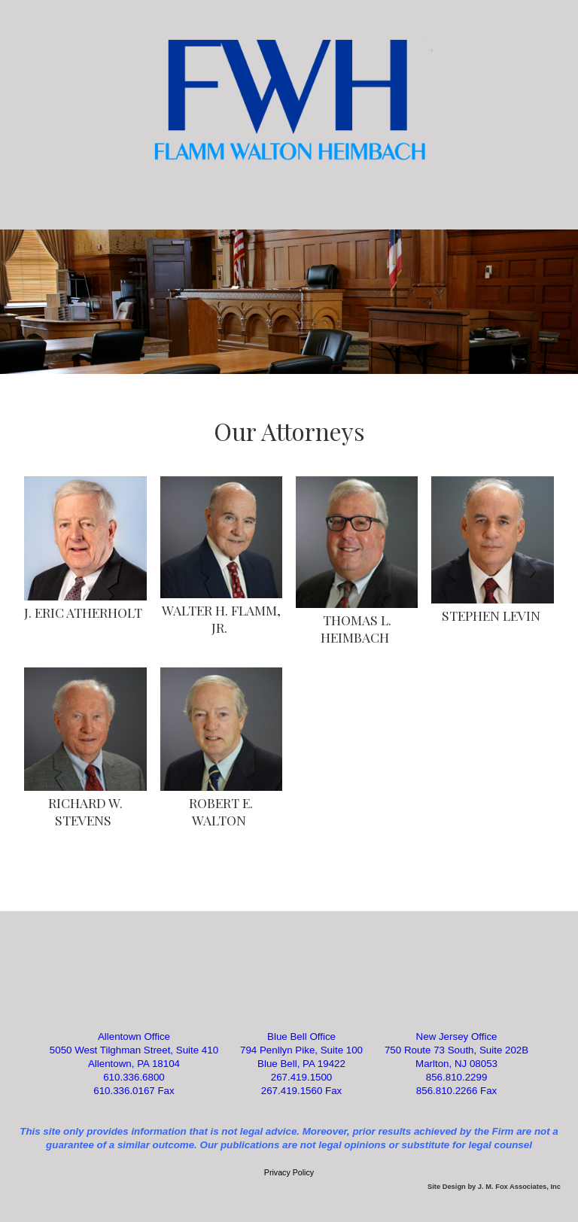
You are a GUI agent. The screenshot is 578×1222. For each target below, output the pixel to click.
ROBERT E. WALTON (221, 811)
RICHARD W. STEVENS (85, 811)
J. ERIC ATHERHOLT (83, 612)
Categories (289, 197)
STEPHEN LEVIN (491, 615)
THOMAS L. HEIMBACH (356, 628)
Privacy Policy (289, 1172)
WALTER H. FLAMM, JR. (221, 618)
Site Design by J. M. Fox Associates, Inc (494, 1186)
